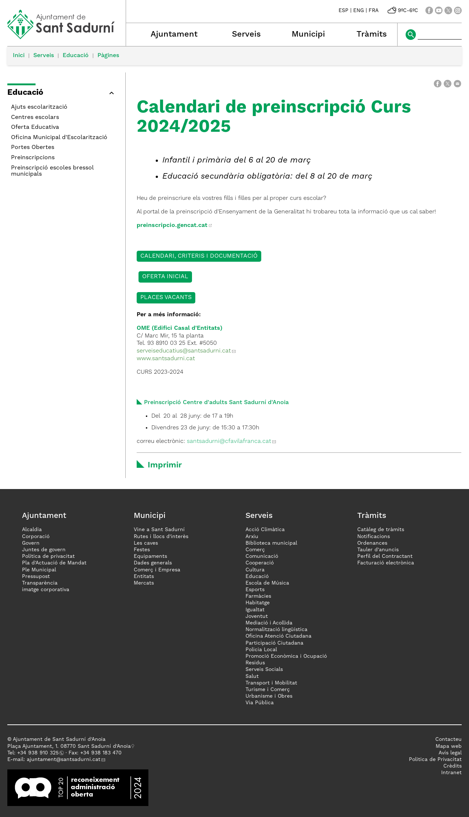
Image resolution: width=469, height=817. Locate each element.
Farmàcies (258, 596)
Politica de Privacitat (435, 759)
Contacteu (448, 739)
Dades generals (153, 563)
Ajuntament (174, 34)
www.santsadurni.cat (168, 359)
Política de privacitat (48, 556)
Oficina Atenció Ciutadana (278, 636)
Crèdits (452, 766)
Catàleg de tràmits (380, 529)
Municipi (308, 34)
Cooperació (259, 563)
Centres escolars (35, 117)
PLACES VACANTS (166, 298)
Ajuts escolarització (39, 107)
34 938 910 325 (39, 753)
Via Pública (259, 702)
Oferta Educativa (35, 127)
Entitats (144, 576)
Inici (19, 56)
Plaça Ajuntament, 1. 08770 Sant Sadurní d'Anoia (69, 746)
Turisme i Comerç (267, 689)
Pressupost (36, 576)
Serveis (246, 34)
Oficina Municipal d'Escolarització (59, 138)
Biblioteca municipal (271, 543)
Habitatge (257, 602)
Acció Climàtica (265, 529)
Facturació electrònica (385, 563)
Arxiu (251, 536)
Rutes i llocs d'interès (161, 536)
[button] (62, 93)
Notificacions (373, 536)
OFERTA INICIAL (165, 277)
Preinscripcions (33, 158)
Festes (142, 549)
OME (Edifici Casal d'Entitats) (179, 328)
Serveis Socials (264, 669)
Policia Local (261, 649)
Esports (255, 589)
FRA (373, 10)
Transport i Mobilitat (271, 683)
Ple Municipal (39, 569)
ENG (358, 10)
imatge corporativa (45, 589)
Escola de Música (267, 583)
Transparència (40, 583)
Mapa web (449, 746)
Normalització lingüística (276, 629)
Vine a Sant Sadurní (159, 529)
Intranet (451, 772)
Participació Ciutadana (274, 643)
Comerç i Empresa (157, 569)
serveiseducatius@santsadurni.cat (184, 351)
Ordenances (372, 543)
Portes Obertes (32, 147)
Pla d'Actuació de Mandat (54, 563)
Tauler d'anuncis (378, 549)
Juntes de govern (44, 549)
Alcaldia (32, 529)
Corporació (35, 536)
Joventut (256, 616)
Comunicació (261, 556)
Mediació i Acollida (268, 623)
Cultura (255, 569)
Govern (31, 543)
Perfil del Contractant (385, 556)
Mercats (144, 583)
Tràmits (372, 34)
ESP (343, 10)
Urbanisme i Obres (268, 696)
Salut (252, 676)
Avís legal (450, 753)
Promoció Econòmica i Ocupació (286, 656)
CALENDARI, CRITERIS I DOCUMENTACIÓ (199, 256)
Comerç (255, 549)
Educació (76, 56)
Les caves (146, 543)
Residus (255, 662)
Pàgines (108, 56)
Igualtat (255, 609)
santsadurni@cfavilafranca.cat (229, 441)
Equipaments (150, 556)
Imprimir (165, 465)
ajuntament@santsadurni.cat (63, 759)
